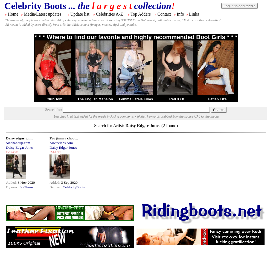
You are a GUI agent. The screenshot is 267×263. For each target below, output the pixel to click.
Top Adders (140, 14)
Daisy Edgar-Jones (19, 147)
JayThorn (26, 187)
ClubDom (54, 99)
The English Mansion (95, 99)
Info (180, 14)
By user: (12, 187)
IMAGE (12, 152)
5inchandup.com (18, 143)
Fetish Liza (217, 99)
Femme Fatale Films (136, 99)
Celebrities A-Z (109, 14)
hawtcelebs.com (61, 143)
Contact (164, 14)
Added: (12, 182)
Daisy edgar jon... (19, 138)
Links (194, 14)
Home (13, 14)
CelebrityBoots (74, 187)
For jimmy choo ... (64, 138)
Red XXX (176, 99)
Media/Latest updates (42, 14)
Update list (79, 14)
